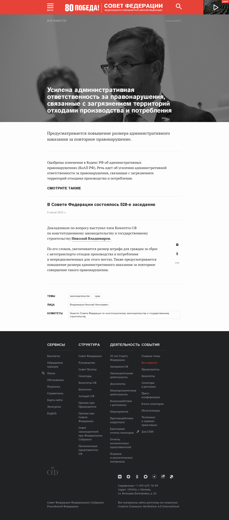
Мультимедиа (151, 410)
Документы (117, 383)
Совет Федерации (90, 356)
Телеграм (154, 476)
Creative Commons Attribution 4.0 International (148, 506)
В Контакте (177, 245)
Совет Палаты (88, 369)
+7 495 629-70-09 (146, 485)
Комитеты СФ (88, 382)
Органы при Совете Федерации (87, 417)
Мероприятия (119, 411)
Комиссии (85, 389)
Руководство (87, 362)
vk (120, 476)
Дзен (128, 476)
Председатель (150, 369)
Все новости (56, 20)
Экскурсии (54, 406)
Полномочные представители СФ (88, 449)
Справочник (55, 393)
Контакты (53, 356)
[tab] (177, 255)
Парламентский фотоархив (171, 476)
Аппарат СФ (87, 396)
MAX (146, 476)
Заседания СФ (119, 366)
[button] (50, 7)
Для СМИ (147, 431)
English (52, 413)
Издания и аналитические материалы (121, 457)
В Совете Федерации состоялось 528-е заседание (101, 204)
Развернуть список (177, 263)
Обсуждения (55, 380)
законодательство (80, 296)
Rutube (163, 476)
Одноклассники (177, 253)
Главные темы (151, 356)
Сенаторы (85, 376)
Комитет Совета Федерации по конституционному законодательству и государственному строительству (119, 315)
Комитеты (148, 376)
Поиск (51, 373)
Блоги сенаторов (153, 404)
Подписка (53, 386)
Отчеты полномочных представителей (120, 443)
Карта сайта (55, 400)
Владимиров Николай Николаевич (89, 304)
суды (97, 296)
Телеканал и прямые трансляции (149, 421)
